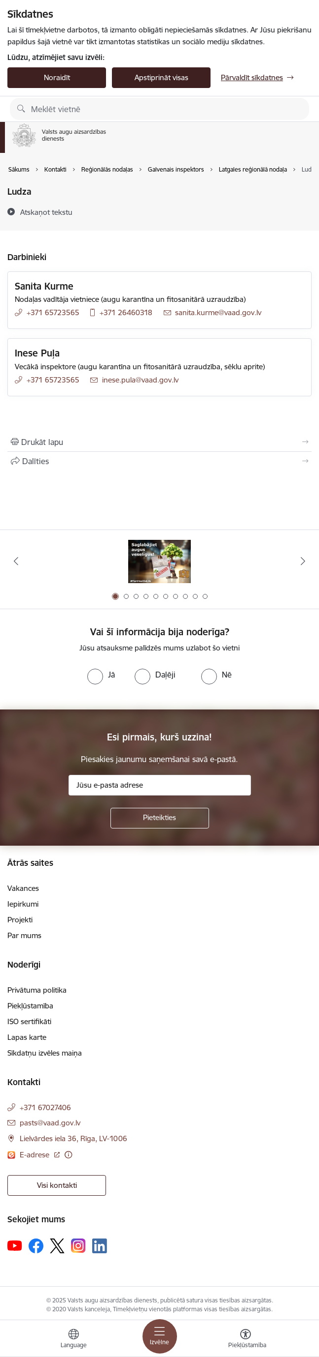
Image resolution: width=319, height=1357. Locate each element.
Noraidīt (57, 77)
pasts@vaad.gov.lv (50, 1122)
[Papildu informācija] (68, 1154)
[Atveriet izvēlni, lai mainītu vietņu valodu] (73, 1339)
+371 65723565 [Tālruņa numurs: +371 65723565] (53, 312)
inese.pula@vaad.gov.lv (140, 379)
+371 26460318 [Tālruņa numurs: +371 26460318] (126, 312)
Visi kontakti (57, 1185)
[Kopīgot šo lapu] (159, 461)
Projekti (20, 919)
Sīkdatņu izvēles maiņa (44, 1053)
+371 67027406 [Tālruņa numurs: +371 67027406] (45, 1107)
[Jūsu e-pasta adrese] (160, 785)
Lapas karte (26, 1037)
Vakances (23, 888)
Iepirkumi (22, 904)
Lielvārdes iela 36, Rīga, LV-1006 (73, 1138)
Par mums (24, 935)
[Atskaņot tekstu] (46, 212)
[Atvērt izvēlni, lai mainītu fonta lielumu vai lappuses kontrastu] (245, 1339)
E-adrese (35, 1154)
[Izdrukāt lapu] (159, 442)
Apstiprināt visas (161, 77)
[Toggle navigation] (159, 1336)
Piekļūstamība (30, 1005)
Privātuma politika (37, 990)
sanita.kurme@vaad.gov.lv (218, 312)
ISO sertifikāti (29, 1021)
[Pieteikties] (159, 818)
